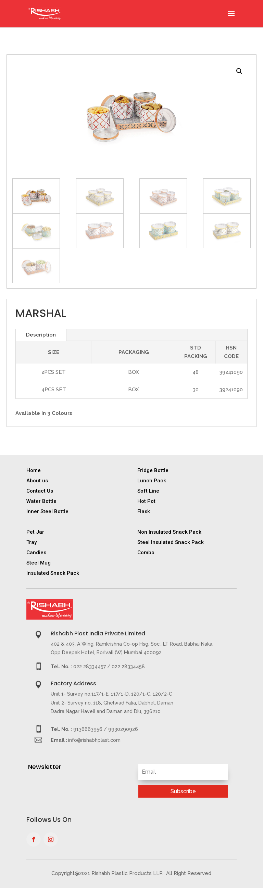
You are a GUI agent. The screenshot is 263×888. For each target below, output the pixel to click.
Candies (36, 552)
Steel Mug (38, 563)
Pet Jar (35, 532)
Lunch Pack (151, 481)
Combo (145, 552)
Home (33, 470)
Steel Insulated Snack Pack (170, 542)
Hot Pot (146, 501)
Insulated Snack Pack (52, 573)
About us (37, 481)
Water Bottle (41, 501)
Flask (143, 511)
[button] (239, 71)
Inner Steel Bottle (47, 511)
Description (41, 335)
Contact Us (39, 491)
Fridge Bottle (152, 470)
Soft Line (148, 491)
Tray (31, 542)
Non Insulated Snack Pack (169, 532)
